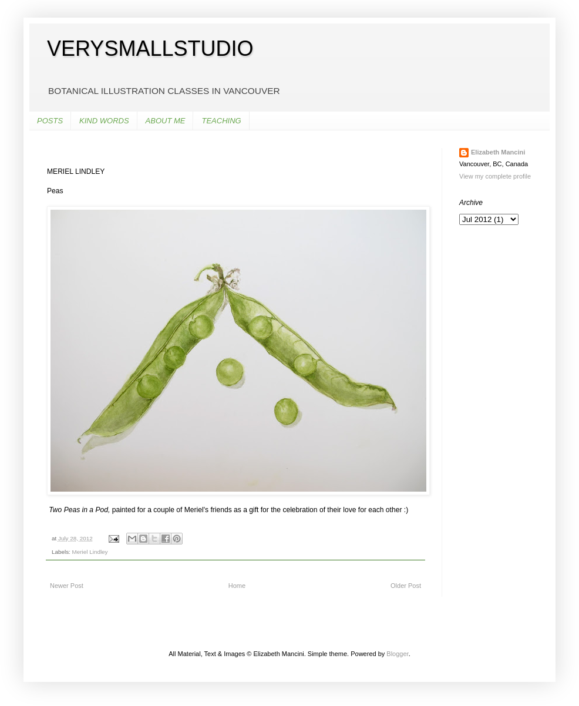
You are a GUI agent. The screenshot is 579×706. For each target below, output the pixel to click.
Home (236, 585)
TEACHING (221, 120)
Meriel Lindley (90, 552)
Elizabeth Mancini (498, 152)
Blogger (397, 653)
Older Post (406, 585)
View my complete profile (495, 176)
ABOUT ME (166, 120)
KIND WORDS (104, 120)
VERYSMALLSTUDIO (150, 48)
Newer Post (66, 585)
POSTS (50, 120)
